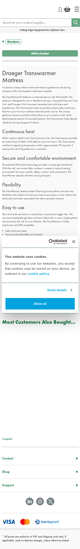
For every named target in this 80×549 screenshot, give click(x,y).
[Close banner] (73, 241)
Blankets (13, 42)
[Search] (75, 22)
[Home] (76, 9)
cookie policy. (39, 273)
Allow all (40, 303)
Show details (57, 290)
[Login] (60, 9)
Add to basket (40, 53)
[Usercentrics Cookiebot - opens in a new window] (50, 242)
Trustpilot (7, 439)
